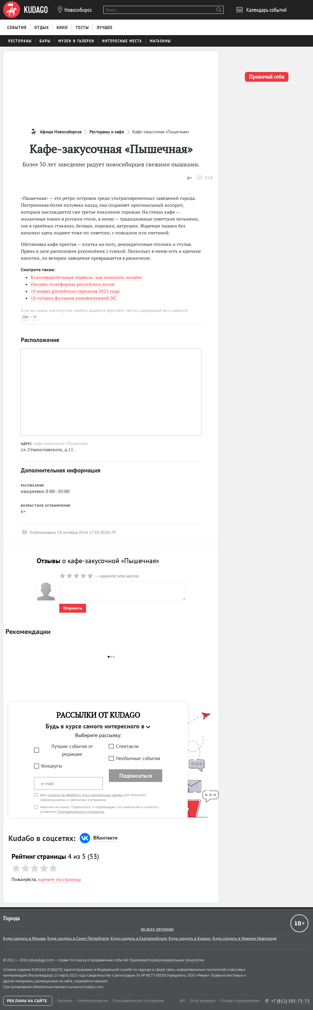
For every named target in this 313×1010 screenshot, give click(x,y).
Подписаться (135, 775)
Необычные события (138, 758)
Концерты (51, 766)
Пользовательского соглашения (80, 811)
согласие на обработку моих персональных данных (85, 795)
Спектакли (127, 746)
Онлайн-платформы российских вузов (72, 284)
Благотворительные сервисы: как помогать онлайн (86, 277)
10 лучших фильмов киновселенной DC (73, 298)
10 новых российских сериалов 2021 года (75, 291)
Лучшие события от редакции (72, 750)
